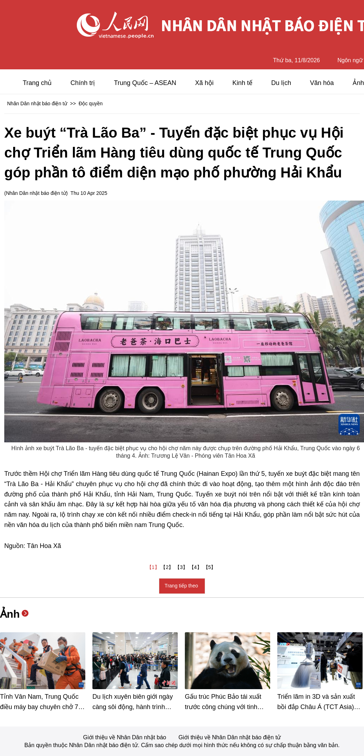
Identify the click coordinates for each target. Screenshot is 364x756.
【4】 (196, 567)
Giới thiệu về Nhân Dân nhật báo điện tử (229, 737)
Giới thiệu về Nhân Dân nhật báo (125, 737)
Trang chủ (37, 82)
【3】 (182, 567)
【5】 (210, 567)
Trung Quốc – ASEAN (145, 82)
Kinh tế (242, 82)
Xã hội (204, 82)
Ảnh (10, 614)
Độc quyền (90, 103)
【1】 (154, 567)
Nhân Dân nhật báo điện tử (37, 103)
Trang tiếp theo (182, 586)
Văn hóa (322, 82)
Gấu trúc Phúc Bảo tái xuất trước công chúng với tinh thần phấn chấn (223, 707)
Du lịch (281, 82)
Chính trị (82, 82)
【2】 (168, 567)
